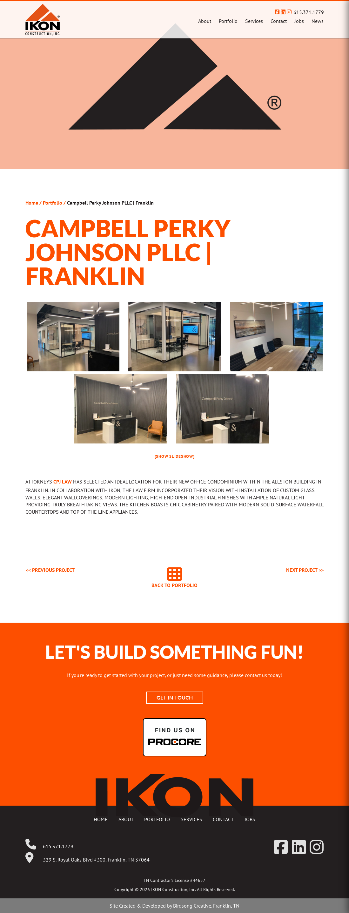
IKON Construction (68, 20)
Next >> (305, 570)
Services (254, 21)
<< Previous (50, 570)
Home (31, 203)
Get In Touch (175, 697)
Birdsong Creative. (192, 906)
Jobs (299, 21)
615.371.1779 (308, 12)
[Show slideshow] (175, 456)
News (318, 21)
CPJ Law (62, 481)
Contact (279, 21)
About (204, 21)
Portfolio (228, 21)
